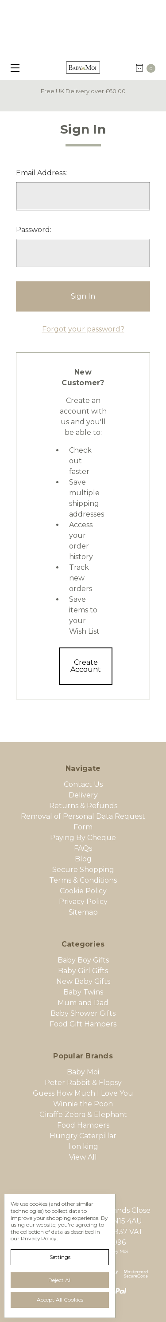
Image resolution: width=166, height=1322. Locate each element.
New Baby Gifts (83, 981)
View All (83, 1157)
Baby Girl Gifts (83, 971)
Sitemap (83, 912)
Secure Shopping (83, 869)
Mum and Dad (83, 1002)
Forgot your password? (83, 329)
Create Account (85, 666)
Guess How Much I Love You (83, 1093)
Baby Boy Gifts (83, 960)
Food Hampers (83, 1125)
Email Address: (41, 173)
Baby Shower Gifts (83, 1013)
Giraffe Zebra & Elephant (83, 1114)
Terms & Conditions (83, 880)
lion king (83, 1146)
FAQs (83, 848)
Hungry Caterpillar (83, 1136)
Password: (33, 229)
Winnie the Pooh (83, 1104)
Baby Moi (83, 1072)
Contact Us (83, 784)
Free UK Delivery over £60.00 (83, 91)
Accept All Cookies (60, 1299)
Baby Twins (83, 992)
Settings (60, 1257)
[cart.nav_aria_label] (148, 67)
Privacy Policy (83, 901)
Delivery (83, 795)
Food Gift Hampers (83, 1024)
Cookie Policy (83, 891)
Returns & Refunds (83, 805)
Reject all (60, 1280)
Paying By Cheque (83, 837)
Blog (83, 859)
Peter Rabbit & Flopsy (83, 1082)
